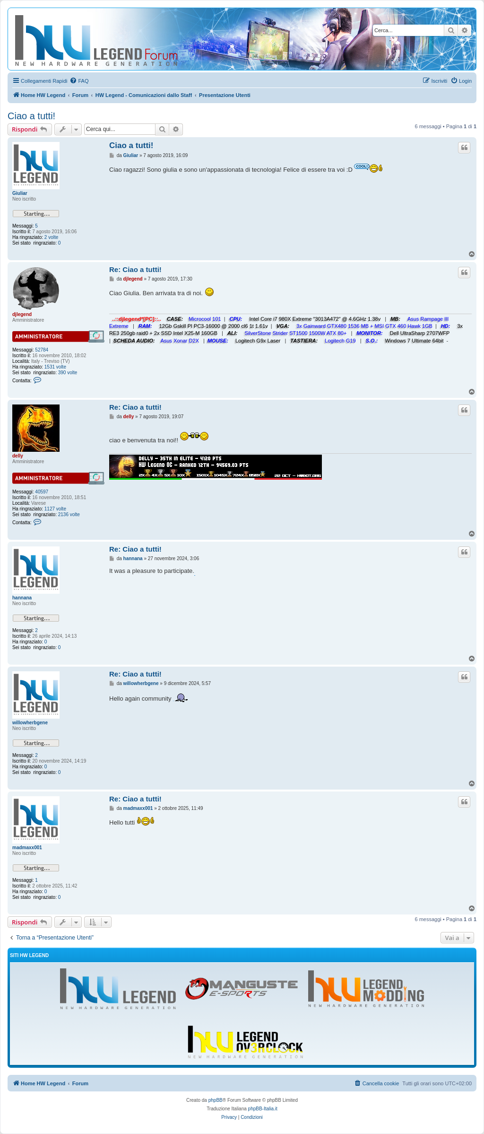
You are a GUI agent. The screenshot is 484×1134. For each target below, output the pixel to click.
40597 (41, 491)
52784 (41, 349)
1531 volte (55, 366)
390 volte (68, 372)
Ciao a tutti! (31, 116)
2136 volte (69, 514)
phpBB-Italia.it (262, 1108)
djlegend (22, 314)
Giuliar (19, 193)
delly (17, 455)
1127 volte (55, 508)
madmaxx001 (27, 847)
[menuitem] (78, 81)
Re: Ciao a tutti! (135, 269)
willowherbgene (30, 722)
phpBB (215, 1100)
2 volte (51, 237)
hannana (22, 597)
